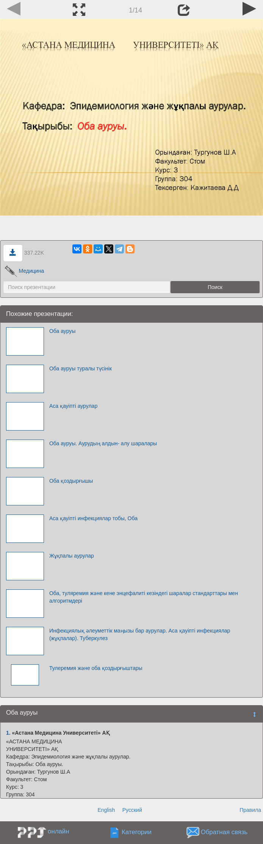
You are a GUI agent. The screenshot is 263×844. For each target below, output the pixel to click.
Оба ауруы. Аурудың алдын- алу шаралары (103, 443)
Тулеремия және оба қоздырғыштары (95, 668)
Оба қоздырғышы (71, 481)
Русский (132, 810)
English (106, 810)
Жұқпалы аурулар (71, 556)
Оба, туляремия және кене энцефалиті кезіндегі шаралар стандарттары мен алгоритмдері (143, 597)
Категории (137, 832)
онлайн (58, 831)
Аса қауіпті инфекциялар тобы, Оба (93, 518)
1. (8, 733)
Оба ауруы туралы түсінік (80, 368)
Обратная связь (224, 832)
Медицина (24, 271)
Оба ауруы (62, 331)
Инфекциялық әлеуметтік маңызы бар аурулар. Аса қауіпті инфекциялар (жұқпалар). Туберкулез (139, 634)
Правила (250, 810)
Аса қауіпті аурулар (73, 406)
